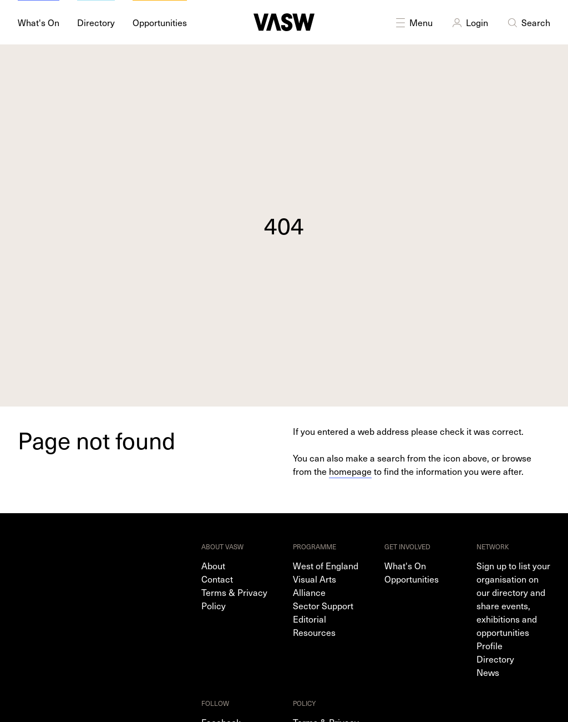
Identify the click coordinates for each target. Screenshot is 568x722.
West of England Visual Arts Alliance (325, 579)
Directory (495, 658)
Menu (413, 22)
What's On (405, 565)
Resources (314, 632)
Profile (489, 645)
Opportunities (411, 578)
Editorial (309, 618)
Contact (217, 578)
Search (528, 22)
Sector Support (323, 605)
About (213, 565)
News (487, 672)
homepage (350, 471)
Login (469, 22)
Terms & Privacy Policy (234, 598)
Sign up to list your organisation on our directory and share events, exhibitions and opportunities (513, 599)
